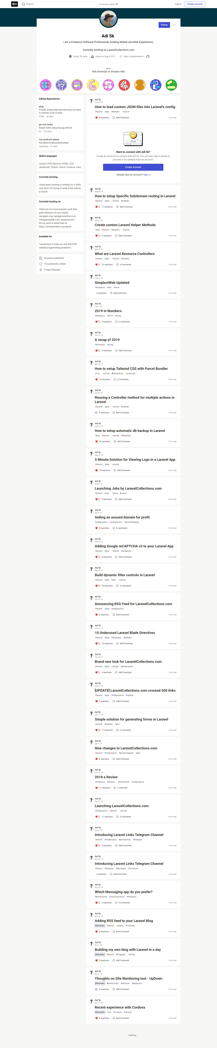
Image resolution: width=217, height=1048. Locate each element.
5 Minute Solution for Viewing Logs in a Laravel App (135, 460)
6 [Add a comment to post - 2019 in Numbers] (122, 321)
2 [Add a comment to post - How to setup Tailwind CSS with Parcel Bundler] (120, 379)
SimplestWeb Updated (112, 283)
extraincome (116, 522)
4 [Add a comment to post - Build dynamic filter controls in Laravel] (123, 586)
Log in (178, 4)
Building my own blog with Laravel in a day (128, 950)
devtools (125, 983)
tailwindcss (117, 373)
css (97, 373)
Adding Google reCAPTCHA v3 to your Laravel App (134, 546)
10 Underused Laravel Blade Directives (125, 633)
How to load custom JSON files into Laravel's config (135, 107)
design (115, 666)
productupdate (126, 753)
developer (116, 637)
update (129, 695)
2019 (110, 315)
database (126, 435)
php (107, 111)
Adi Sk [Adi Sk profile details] (98, 99)
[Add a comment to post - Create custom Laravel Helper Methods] (103, 235)
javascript (130, 373)
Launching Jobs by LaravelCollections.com (128, 488)
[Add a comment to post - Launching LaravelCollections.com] (104, 816)
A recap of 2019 (107, 340)
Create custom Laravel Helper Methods (125, 225)
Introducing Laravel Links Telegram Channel (129, 835)
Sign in (146, 174)
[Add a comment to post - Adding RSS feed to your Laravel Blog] (102, 931)
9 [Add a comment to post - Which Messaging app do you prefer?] (122, 902)
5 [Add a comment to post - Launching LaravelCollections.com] (123, 816)
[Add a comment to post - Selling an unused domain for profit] (102, 528)
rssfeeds (130, 925)
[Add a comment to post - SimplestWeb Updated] (100, 293)
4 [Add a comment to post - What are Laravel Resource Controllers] (123, 264)
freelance (100, 287)
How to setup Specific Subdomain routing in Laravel (135, 196)
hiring (114, 493)
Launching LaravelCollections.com (122, 806)
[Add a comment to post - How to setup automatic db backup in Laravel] (102, 441)
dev (109, 287)
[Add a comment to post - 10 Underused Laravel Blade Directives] (104, 643)
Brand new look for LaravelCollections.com (128, 662)
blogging (120, 954)
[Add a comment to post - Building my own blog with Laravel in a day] (102, 960)
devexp (111, 781)
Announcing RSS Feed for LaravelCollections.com (133, 604)
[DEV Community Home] (14, 4)
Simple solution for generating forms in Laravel (131, 719)
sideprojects (101, 522)
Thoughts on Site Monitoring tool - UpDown (128, 978)
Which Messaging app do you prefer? (123, 892)
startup (123, 810)
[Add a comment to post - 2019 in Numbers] (103, 321)
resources (133, 868)
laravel (98, 111)
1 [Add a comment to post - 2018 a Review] (120, 788)
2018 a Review (106, 777)
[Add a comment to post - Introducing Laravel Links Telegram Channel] (103, 845)
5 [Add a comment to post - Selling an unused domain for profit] (119, 528)
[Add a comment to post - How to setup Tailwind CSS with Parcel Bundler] (102, 379)
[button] (45, 85)
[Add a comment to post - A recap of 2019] (103, 350)
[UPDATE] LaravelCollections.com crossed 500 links (135, 690)
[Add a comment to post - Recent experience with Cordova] (102, 1018)
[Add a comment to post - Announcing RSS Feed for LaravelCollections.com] (102, 614)
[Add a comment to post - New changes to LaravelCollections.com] (102, 759)
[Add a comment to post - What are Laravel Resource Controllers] (104, 264)
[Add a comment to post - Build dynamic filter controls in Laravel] (104, 585)
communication (117, 896)
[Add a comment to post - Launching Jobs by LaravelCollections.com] (103, 499)
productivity (125, 839)
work (116, 287)
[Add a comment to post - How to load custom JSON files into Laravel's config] (102, 117)
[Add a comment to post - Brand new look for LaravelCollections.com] (103, 672)
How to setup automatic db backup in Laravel (130, 431)
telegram (137, 839)
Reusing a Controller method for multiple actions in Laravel (135, 400)
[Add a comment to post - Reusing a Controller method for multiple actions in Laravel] (102, 412)
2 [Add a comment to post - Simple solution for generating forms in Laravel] (123, 730)
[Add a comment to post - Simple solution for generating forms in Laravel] (104, 730)
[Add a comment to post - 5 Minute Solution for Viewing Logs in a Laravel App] (102, 470)
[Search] (23, 4)
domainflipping (131, 522)
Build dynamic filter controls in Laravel (125, 575)
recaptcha (126, 551)
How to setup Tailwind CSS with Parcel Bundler (131, 369)
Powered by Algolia (108, 4)
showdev (100, 925)
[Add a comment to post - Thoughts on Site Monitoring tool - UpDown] (102, 989)
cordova (117, 1012)
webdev (115, 111)
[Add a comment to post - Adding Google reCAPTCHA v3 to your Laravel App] (103, 557)
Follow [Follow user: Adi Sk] (164, 24)
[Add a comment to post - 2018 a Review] (102, 787)
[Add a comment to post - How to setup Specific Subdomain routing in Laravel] (104, 206)
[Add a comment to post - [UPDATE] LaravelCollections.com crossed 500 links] (102, 701)
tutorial (125, 111)
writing (131, 954)
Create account (195, 4)
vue (109, 1012)
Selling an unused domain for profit (122, 517)
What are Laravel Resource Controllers (125, 254)
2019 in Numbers (108, 311)
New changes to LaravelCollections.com (126, 748)
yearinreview (123, 781)
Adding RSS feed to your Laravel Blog (124, 921)
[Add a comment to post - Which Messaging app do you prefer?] (103, 902)
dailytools (137, 983)
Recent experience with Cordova (120, 1007)
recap (118, 315)
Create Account (133, 167)
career (123, 493)
